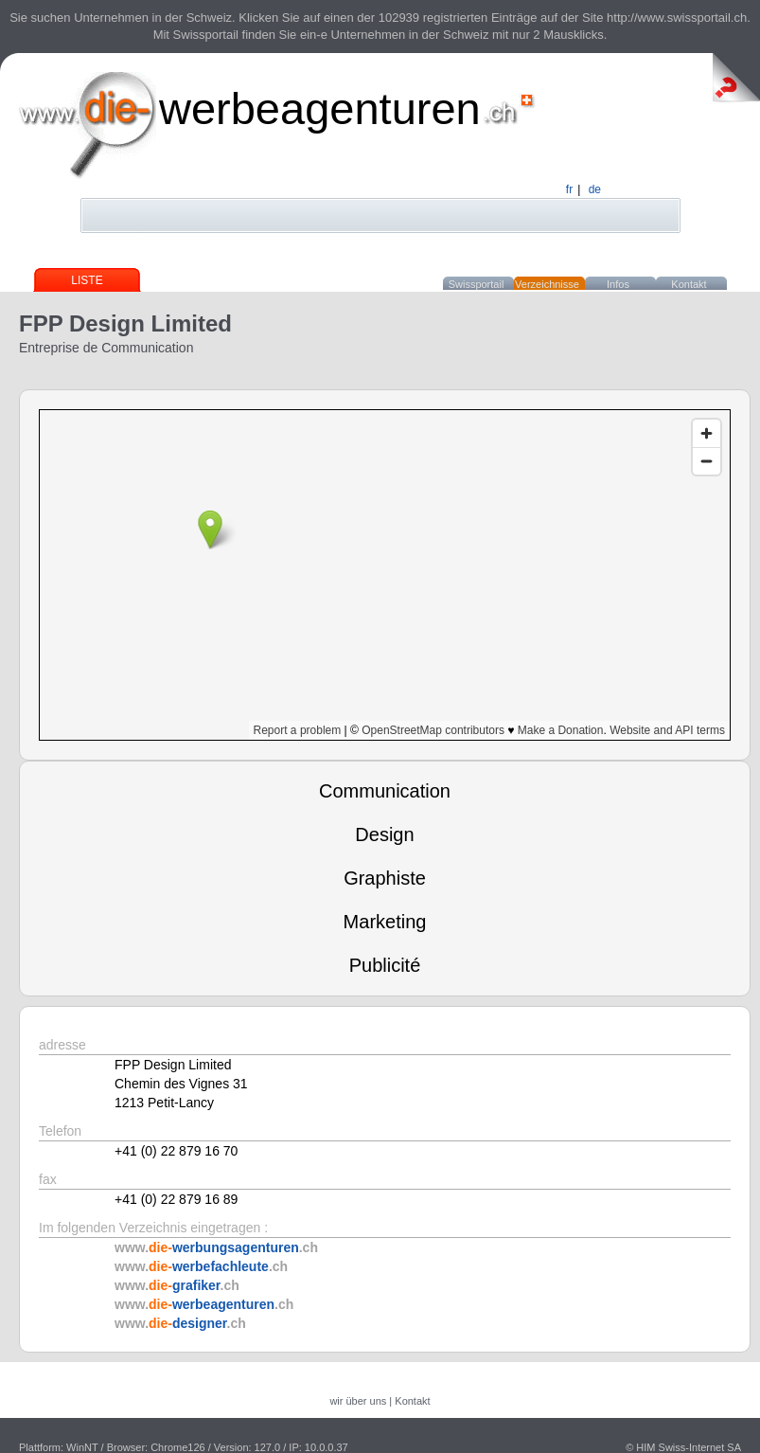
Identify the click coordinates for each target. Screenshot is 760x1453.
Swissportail (476, 284)
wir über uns (357, 1401)
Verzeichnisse (547, 284)
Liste (86, 280)
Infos (618, 284)
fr (569, 189)
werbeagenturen (320, 108)
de (595, 189)
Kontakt (688, 284)
